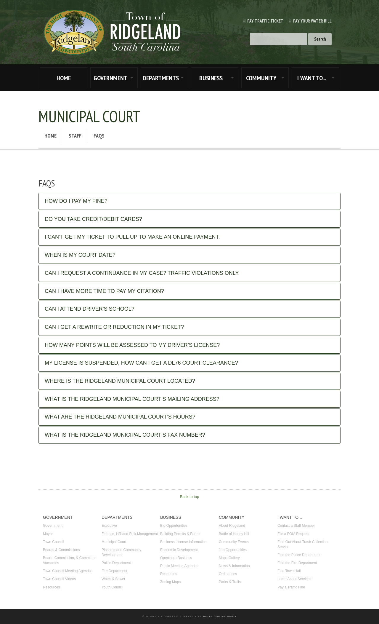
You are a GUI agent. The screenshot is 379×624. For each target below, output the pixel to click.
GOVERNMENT (110, 78)
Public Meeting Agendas (179, 566)
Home (50, 135)
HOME (64, 78)
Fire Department (114, 571)
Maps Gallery (229, 558)
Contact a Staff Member (296, 526)
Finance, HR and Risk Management (130, 534)
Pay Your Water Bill (307, 21)
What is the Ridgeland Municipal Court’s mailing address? (132, 399)
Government (52, 526)
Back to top (189, 496)
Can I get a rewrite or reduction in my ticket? (114, 327)
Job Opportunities (233, 550)
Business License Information (183, 542)
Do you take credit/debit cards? (93, 219)
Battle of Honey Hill (234, 534)
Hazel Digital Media (220, 616)
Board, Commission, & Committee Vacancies (70, 560)
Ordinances (228, 574)
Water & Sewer (113, 579)
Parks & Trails (230, 582)
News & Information (234, 566)
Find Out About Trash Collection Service (302, 544)
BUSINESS (211, 78)
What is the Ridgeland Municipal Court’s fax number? (125, 435)
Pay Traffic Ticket (260, 21)
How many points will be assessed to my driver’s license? (132, 345)
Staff (75, 135)
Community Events (234, 542)
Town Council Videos (59, 579)
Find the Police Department (298, 555)
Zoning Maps (170, 582)
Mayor (48, 534)
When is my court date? (80, 255)
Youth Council (112, 587)
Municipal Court (114, 542)
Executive (109, 526)
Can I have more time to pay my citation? (104, 291)
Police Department (116, 563)
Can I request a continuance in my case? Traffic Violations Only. (142, 273)
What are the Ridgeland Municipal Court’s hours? (120, 417)
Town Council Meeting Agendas (67, 571)
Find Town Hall (289, 571)
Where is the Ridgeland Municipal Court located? (120, 381)
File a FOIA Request (293, 534)
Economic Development (179, 550)
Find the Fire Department (297, 563)
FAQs (99, 135)
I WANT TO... (311, 78)
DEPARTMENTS (161, 78)
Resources (51, 587)
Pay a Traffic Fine (291, 587)
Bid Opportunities (173, 526)
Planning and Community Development (121, 552)
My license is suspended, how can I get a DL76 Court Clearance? (141, 363)
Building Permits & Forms (180, 534)
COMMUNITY (261, 78)
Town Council (53, 542)
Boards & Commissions (61, 550)
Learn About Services (294, 579)
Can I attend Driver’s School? (89, 309)
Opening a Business (176, 558)
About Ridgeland (232, 526)
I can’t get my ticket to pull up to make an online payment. (132, 237)
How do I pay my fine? (76, 201)
